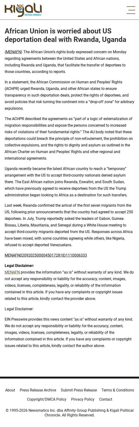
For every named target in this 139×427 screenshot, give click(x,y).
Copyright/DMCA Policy (46, 399)
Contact (105, 399)
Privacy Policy (82, 399)
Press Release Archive (38, 390)
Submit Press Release (79, 390)
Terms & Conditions (118, 390)
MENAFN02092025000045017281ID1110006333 (46, 255)
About (10, 390)
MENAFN (13, 52)
